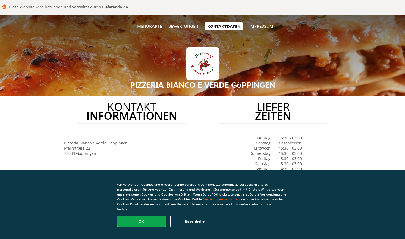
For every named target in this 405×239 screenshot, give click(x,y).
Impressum (261, 26)
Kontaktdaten (223, 26)
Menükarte (149, 26)
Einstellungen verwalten (221, 199)
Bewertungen (183, 26)
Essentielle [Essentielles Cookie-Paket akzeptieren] (195, 221)
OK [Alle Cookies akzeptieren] (141, 221)
